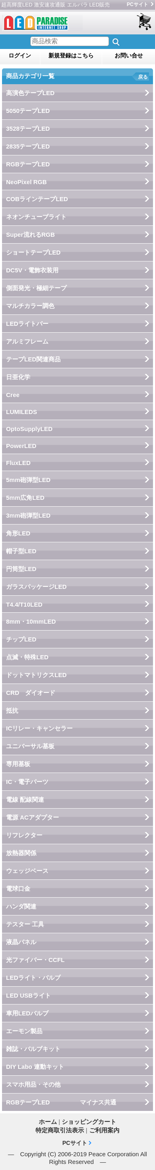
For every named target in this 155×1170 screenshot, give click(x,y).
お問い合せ (129, 55)
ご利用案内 (104, 1130)
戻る (143, 77)
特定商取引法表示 (60, 1130)
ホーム (48, 1121)
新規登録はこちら (71, 55)
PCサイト (137, 4)
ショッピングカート (145, 22)
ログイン (19, 55)
